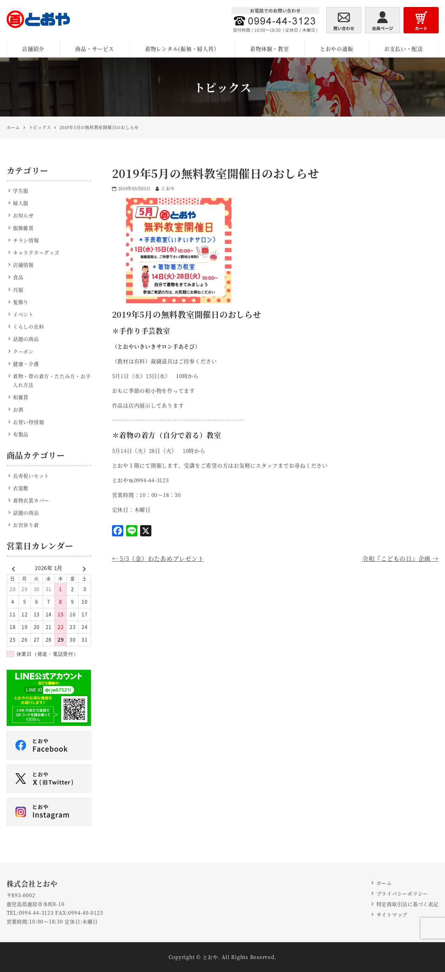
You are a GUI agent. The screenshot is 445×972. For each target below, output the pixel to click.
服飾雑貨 (23, 227)
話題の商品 (26, 338)
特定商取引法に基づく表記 (408, 903)
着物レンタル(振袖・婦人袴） (182, 48)
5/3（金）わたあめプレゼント (158, 558)
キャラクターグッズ (36, 252)
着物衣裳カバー (31, 500)
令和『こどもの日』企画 (400, 558)
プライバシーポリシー (402, 893)
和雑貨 (20, 397)
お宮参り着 (26, 524)
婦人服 (20, 202)
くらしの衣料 (28, 326)
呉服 (18, 289)
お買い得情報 (28, 421)
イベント (23, 314)
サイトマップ (392, 914)
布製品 (20, 434)
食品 (18, 276)
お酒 (18, 409)
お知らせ (23, 215)
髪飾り (20, 301)
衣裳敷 (20, 487)
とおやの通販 (336, 48)
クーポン (23, 351)
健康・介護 (26, 363)
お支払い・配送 (403, 48)
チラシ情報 (26, 240)
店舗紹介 (33, 48)
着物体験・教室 (269, 48)
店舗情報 (23, 264)
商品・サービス (94, 48)
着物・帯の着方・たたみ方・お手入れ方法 (52, 380)
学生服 (20, 190)
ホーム (384, 882)
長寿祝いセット (31, 475)
